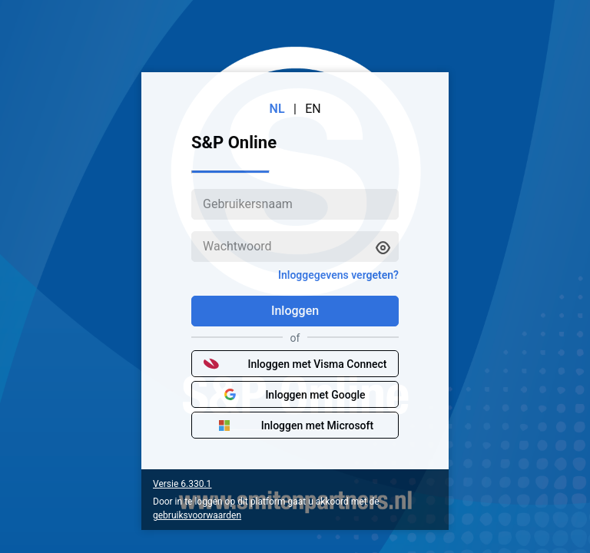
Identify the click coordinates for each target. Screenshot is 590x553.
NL (277, 108)
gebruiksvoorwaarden (197, 515)
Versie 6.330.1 (182, 483)
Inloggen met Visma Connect (295, 364)
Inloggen (295, 310)
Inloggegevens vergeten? (338, 275)
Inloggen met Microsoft (295, 425)
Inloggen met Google (294, 395)
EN (313, 108)
